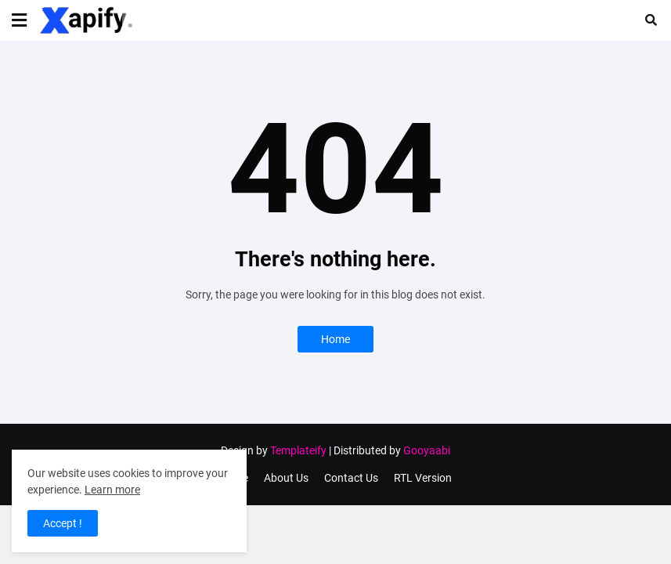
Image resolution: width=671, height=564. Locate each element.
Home (335, 339)
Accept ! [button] (62, 523)
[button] (19, 20)
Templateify (298, 450)
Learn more (112, 489)
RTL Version (423, 478)
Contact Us (351, 478)
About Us (286, 478)
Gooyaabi (426, 450)
